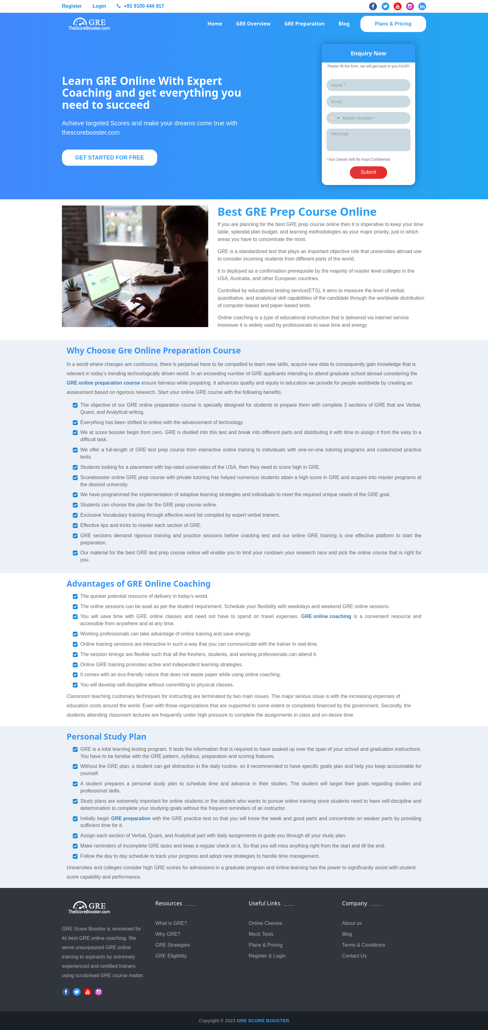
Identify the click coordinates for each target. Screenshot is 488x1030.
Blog (344, 23)
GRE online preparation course (103, 383)
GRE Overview (253, 23)
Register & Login (267, 955)
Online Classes (265, 923)
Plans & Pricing (266, 945)
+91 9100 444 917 (140, 6)
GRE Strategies (172, 945)
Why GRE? (167, 934)
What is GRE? (171, 923)
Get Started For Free (109, 158)
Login (99, 6)
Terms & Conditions (363, 945)
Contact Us (354, 955)
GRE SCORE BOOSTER (263, 1020)
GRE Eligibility (171, 955)
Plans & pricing (393, 23)
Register (72, 6)
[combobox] (334, 118)
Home (215, 23)
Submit (368, 172)
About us (352, 923)
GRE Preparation (304, 23)
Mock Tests (261, 934)
